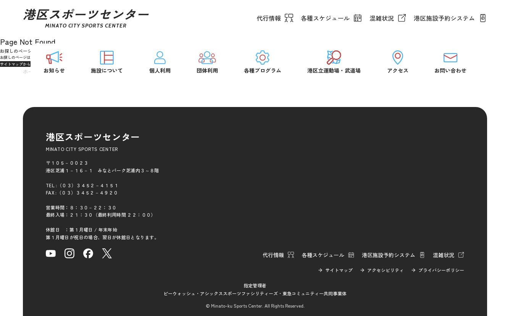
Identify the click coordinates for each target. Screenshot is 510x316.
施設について (107, 61)
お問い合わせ (450, 61)
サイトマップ (339, 270)
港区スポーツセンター (86, 18)
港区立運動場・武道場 (334, 61)
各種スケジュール (325, 18)
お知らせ (54, 61)
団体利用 (207, 61)
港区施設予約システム (444, 18)
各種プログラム (262, 61)
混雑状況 (382, 18)
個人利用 (160, 61)
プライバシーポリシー (441, 270)
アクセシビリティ (385, 270)
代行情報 (269, 18)
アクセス (397, 61)
